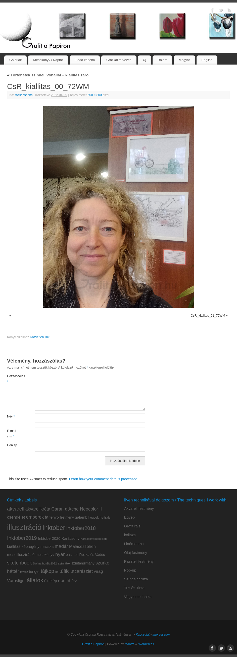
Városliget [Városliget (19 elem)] (16, 580)
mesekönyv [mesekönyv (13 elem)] (44, 555)
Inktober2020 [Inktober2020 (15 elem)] (49, 538)
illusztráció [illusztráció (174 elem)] (24, 527)
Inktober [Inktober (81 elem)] (53, 527)
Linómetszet (134, 544)
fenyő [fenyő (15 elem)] (54, 517)
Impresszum (161, 634)
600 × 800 (94, 95)
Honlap (12, 445)
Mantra (129, 644)
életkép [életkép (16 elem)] (50, 581)
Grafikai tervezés (118, 60)
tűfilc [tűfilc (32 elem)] (64, 571)
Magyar (184, 60)
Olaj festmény (135, 552)
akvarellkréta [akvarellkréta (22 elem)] (37, 509)
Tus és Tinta (134, 588)
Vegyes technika (138, 596)
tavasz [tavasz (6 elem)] (24, 571)
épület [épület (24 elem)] (64, 580)
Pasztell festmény (139, 561)
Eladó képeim (84, 60)
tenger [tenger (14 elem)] (34, 571)
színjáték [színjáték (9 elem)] (64, 563)
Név (11, 416)
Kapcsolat (143, 634)
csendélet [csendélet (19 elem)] (16, 517)
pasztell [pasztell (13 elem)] (72, 555)
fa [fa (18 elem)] (46, 517)
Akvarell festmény (139, 508)
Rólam (162, 60)
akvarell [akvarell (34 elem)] (15, 509)
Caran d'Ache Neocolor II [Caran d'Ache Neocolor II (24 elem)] (76, 509)
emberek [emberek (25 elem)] (35, 517)
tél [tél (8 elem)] (57, 572)
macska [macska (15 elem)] (47, 546)
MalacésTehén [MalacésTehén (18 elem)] (82, 546)
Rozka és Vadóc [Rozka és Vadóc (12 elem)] (92, 555)
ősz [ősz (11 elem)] (74, 581)
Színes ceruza (136, 579)
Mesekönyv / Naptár (48, 60)
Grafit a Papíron (93, 644)
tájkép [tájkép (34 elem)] (47, 571)
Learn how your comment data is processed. (103, 479)
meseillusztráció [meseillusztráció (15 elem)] (20, 554)
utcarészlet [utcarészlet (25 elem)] (82, 571)
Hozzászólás (14, 378)
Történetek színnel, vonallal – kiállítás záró (47, 75)
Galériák (15, 60)
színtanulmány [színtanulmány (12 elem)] (82, 563)
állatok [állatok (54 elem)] (35, 580)
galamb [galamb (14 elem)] (81, 517)
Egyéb (129, 517)
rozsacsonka (24, 95)
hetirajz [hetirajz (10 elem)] (105, 517)
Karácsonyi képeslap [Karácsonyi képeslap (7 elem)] (93, 538)
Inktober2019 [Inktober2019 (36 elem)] (22, 538)
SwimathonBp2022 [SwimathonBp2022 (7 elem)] (45, 563)
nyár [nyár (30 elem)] (60, 554)
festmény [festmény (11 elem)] (67, 517)
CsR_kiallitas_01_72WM (208, 315)
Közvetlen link (40, 337)
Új (144, 60)
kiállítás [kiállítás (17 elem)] (14, 546)
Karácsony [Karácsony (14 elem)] (70, 538)
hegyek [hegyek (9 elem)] (93, 517)
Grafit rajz (132, 526)
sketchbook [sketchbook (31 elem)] (19, 562)
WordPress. (146, 644)
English (207, 60)
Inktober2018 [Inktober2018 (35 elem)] (81, 528)
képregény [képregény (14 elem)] (30, 546)
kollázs (130, 535)
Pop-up (130, 570)
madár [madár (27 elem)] (61, 546)
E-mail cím (11, 433)
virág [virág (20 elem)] (98, 571)
